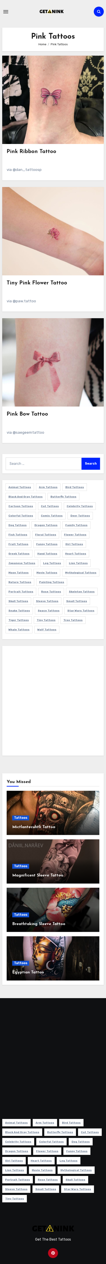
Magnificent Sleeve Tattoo (37, 875)
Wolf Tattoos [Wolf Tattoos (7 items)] (46, 629)
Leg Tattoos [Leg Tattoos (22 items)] (52, 563)
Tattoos (20, 818)
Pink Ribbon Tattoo (31, 151)
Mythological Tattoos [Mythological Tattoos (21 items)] (80, 572)
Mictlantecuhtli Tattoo (33, 827)
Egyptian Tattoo (28, 972)
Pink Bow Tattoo (27, 414)
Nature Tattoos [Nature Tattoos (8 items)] (19, 582)
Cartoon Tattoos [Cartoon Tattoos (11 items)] (20, 506)
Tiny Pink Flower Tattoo (37, 283)
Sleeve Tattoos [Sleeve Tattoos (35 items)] (47, 601)
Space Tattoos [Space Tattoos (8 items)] (49, 610)
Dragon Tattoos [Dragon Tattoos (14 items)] (46, 525)
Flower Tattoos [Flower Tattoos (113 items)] (75, 534)
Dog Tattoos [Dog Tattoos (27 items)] (17, 525)
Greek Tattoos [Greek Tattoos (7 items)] (19, 553)
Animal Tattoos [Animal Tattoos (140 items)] (19, 487)
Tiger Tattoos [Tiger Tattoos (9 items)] (18, 620)
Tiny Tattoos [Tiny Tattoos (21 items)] (46, 620)
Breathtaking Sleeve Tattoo (38, 924)
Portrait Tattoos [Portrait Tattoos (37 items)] (20, 591)
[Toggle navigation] (5, 11)
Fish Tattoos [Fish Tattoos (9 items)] (17, 534)
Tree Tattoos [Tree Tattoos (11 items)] (73, 620)
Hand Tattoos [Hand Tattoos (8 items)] (47, 553)
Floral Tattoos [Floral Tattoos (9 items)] (45, 534)
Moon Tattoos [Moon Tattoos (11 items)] (18, 572)
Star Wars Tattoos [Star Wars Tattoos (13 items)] (80, 610)
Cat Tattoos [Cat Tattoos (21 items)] (50, 506)
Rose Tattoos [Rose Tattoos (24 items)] (51, 591)
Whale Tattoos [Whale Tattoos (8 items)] (19, 629)
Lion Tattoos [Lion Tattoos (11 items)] (78, 563)
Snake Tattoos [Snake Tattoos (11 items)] (19, 610)
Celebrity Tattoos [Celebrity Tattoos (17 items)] (80, 506)
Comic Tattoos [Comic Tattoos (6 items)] (52, 515)
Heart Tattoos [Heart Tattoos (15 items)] (75, 553)
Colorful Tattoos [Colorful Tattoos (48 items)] (20, 515)
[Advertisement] (53, 702)
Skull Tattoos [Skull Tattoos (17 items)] (18, 601)
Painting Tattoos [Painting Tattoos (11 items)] (51, 582)
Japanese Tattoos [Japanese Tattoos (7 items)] (21, 563)
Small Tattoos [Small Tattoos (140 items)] (76, 601)
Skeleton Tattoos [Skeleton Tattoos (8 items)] (82, 591)
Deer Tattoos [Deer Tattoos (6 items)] (80, 515)
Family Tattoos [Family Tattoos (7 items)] (76, 525)
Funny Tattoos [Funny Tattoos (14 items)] (47, 544)
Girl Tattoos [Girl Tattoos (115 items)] (74, 544)
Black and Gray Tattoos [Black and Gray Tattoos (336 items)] (25, 496)
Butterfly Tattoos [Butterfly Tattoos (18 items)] (63, 496)
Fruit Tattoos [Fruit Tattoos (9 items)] (18, 544)
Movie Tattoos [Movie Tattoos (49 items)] (46, 572)
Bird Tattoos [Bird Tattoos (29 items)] (74, 487)
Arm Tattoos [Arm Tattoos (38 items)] (48, 487)
